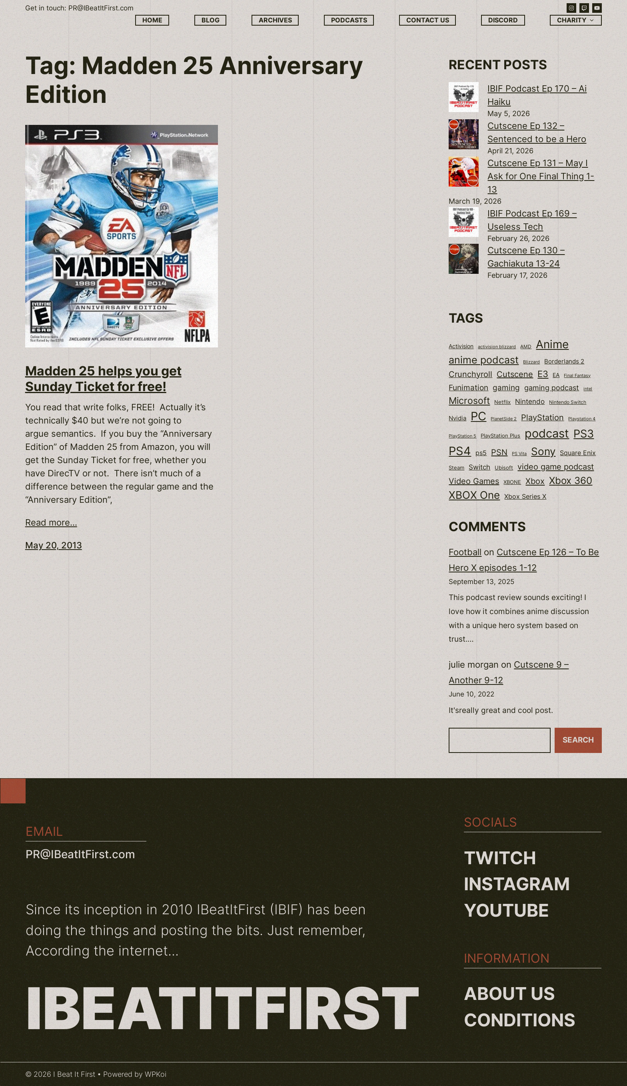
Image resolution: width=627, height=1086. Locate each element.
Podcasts (349, 20)
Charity (576, 20)
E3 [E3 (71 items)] (542, 374)
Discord (503, 20)
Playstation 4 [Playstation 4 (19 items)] (581, 419)
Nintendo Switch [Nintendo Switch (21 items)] (567, 402)
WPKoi (155, 1074)
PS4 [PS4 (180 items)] (460, 451)
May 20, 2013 (53, 545)
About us (509, 993)
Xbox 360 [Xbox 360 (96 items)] (570, 480)
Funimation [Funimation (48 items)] (468, 387)
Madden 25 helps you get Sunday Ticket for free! (103, 378)
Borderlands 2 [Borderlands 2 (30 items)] (564, 361)
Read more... (51, 522)
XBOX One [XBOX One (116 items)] (474, 495)
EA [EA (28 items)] (556, 374)
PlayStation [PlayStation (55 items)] (542, 417)
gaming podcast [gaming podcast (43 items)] (551, 387)
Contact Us (427, 20)
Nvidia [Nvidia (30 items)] (457, 418)
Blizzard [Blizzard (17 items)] (531, 362)
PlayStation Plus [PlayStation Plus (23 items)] (500, 436)
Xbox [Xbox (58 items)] (535, 481)
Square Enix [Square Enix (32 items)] (578, 453)
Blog (211, 20)
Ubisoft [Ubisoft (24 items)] (504, 467)
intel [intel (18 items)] (587, 388)
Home (152, 20)
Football (465, 552)
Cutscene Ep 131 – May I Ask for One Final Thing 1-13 (540, 176)
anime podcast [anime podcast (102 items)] (484, 360)
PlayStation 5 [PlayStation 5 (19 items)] (462, 436)
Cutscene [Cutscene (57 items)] (515, 374)
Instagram (517, 884)
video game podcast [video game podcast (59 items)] (555, 467)
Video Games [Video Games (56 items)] (474, 481)
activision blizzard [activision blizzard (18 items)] (497, 346)
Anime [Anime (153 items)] (552, 344)
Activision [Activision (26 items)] (461, 346)
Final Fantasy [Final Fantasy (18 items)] (577, 375)
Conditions (519, 1020)
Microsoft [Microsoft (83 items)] (469, 400)
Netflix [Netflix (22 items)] (502, 402)
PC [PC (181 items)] (478, 416)
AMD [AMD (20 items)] (525, 346)
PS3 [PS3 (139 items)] (583, 433)
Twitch (500, 858)
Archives (275, 20)
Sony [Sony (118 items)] (543, 451)
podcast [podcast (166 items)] (547, 433)
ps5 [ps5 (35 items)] (481, 453)
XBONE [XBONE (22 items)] (512, 482)
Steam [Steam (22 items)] (456, 468)
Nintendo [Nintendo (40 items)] (530, 401)
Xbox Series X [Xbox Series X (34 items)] (525, 496)
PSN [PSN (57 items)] (499, 452)
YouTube (506, 910)
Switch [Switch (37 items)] (479, 467)
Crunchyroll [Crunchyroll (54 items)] (470, 374)
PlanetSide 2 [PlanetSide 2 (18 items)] (504, 419)
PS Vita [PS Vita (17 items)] (519, 453)
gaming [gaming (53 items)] (506, 387)
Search (578, 740)
